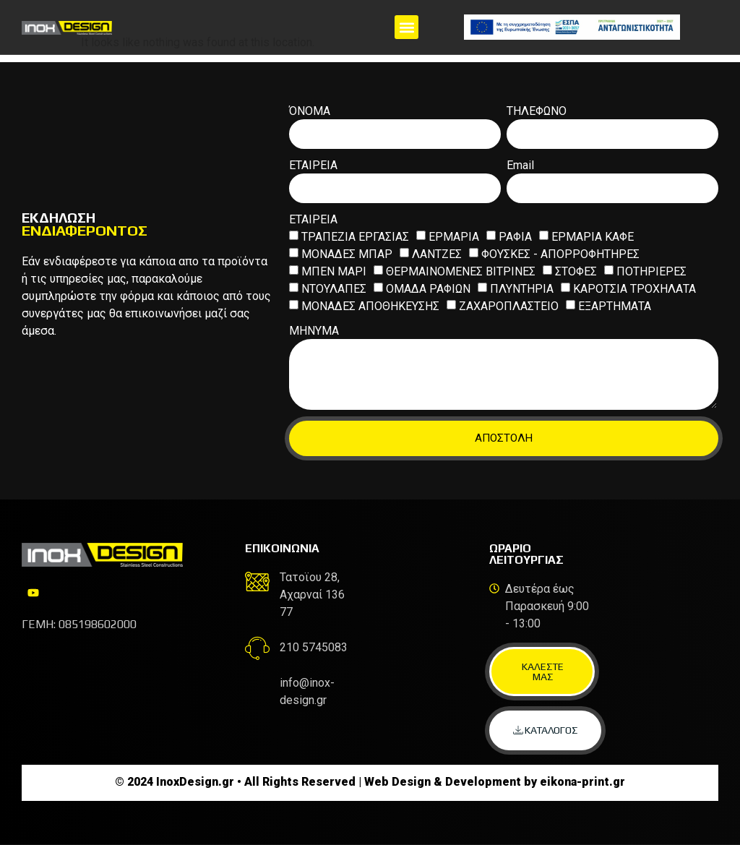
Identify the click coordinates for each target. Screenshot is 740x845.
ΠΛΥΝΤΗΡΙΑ (522, 288)
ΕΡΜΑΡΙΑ (454, 236)
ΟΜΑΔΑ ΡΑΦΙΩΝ (428, 288)
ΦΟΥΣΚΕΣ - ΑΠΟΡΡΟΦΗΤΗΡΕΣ (560, 253)
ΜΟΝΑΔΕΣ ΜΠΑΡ (346, 253)
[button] (406, 27)
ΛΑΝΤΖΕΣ (437, 253)
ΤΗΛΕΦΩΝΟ (537, 112)
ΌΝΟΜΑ (309, 112)
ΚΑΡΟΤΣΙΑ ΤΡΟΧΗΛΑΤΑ (634, 288)
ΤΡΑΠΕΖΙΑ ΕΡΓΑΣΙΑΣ (355, 236)
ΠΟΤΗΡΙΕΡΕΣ (651, 271)
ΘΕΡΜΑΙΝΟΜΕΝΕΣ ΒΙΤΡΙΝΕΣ (460, 271)
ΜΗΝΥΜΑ (314, 331)
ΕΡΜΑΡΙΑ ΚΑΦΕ (592, 236)
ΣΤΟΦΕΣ (576, 271)
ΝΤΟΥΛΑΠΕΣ (333, 288)
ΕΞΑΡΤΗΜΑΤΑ (614, 305)
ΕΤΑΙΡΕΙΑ (313, 166)
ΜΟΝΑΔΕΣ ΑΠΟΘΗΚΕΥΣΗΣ (370, 305)
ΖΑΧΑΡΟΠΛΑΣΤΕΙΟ (509, 305)
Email (520, 166)
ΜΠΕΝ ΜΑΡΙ (333, 271)
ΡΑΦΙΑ (515, 236)
